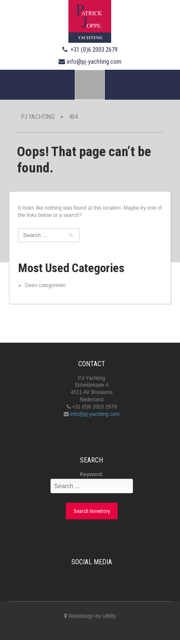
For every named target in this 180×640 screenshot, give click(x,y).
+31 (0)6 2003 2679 (94, 49)
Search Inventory (92, 511)
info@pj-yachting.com (94, 61)
